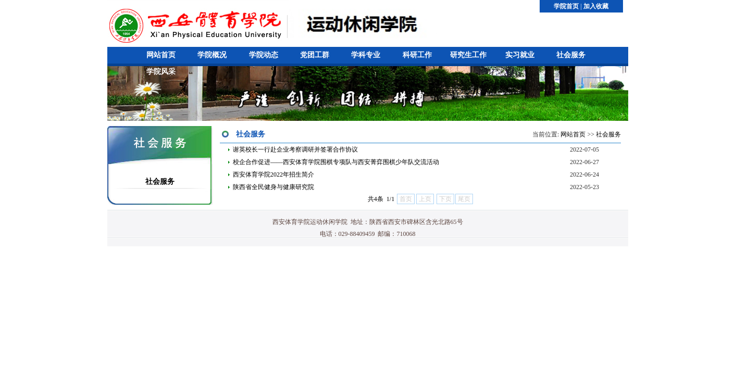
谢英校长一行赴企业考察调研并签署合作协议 (295, 149)
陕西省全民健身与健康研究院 (273, 187)
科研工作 (417, 55)
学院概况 (212, 55)
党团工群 (314, 55)
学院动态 (263, 55)
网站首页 (161, 55)
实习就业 (519, 55)
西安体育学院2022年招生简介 (273, 174)
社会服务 (570, 55)
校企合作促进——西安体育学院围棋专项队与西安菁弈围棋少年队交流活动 (336, 162)
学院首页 (566, 6)
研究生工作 (468, 55)
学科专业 (365, 55)
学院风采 (161, 72)
